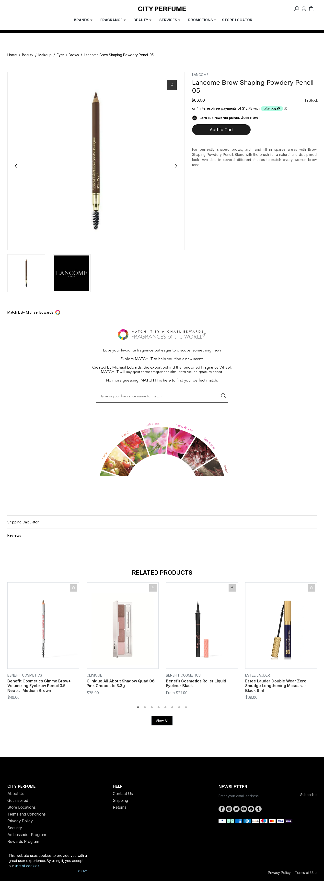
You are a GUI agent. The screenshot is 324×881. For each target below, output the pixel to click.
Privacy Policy (20, 820)
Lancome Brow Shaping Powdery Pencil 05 (119, 55)
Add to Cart (221, 129)
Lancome (200, 75)
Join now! (250, 117)
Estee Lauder (257, 675)
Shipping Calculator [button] (23, 522)
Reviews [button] (14, 535)
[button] (162, 312)
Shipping (120, 800)
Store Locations (21, 807)
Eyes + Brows (68, 55)
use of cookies (27, 866)
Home (12, 55)
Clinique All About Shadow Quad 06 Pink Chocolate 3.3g (121, 683)
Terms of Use (306, 872)
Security (14, 827)
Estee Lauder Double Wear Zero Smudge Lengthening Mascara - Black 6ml (275, 686)
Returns (120, 807)
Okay (82, 871)
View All (162, 721)
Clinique (94, 675)
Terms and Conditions (26, 814)
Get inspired (17, 800)
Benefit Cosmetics (24, 675)
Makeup (45, 55)
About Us (15, 793)
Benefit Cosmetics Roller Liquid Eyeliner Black (196, 683)
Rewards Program (23, 841)
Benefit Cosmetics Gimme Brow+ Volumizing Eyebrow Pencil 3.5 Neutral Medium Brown (39, 686)
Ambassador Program (26, 834)
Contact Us (123, 793)
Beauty (27, 55)
